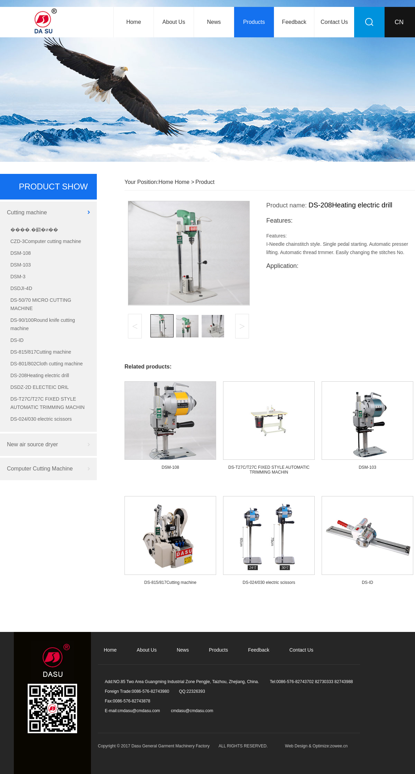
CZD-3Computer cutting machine (45, 241)
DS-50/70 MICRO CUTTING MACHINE (40, 304)
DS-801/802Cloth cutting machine (46, 363)
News (214, 22)
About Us (174, 22)
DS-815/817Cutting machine (40, 352)
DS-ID (17, 340)
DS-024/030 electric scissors (41, 419)
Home (133, 22)
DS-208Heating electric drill (39, 375)
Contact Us (334, 22)
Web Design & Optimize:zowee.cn (316, 746)
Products (254, 22)
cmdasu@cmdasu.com (139, 710)
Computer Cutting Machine (40, 469)
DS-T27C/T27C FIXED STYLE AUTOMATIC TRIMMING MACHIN (47, 403)
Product (204, 182)
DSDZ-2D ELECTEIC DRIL (39, 387)
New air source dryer (32, 444)
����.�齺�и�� (34, 229)
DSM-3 (18, 276)
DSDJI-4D (21, 288)
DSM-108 (20, 253)
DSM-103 (20, 265)
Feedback (294, 22)
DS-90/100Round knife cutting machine (42, 324)
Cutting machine (27, 212)
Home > (183, 182)
